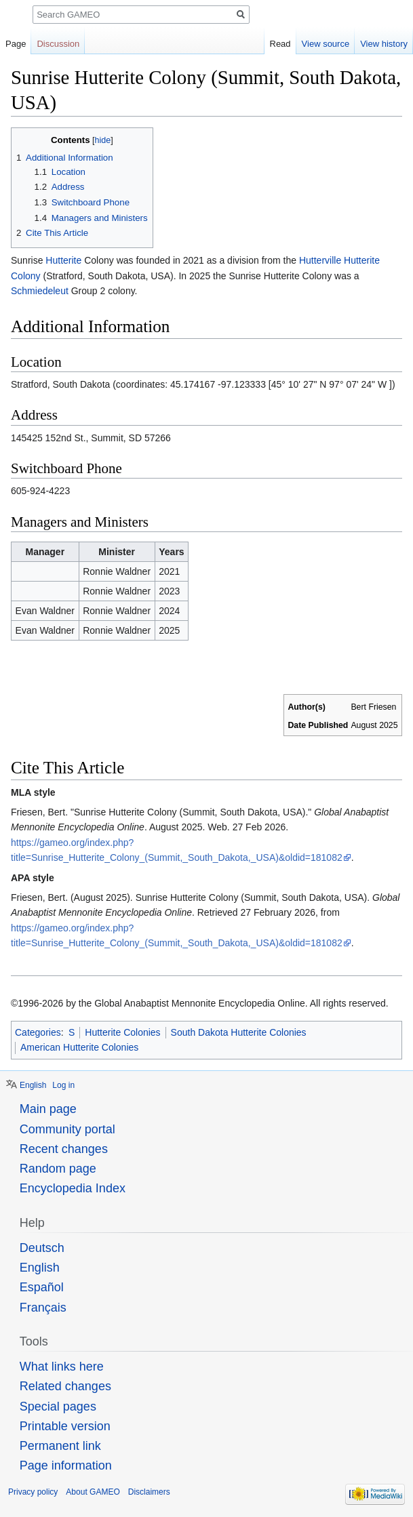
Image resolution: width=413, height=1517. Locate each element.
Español (42, 1287)
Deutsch (42, 1248)
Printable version (65, 1426)
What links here (62, 1366)
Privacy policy (33, 1492)
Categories (38, 1032)
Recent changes (64, 1149)
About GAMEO (92, 1492)
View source (326, 44)
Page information (66, 1465)
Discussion (58, 44)
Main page (48, 1109)
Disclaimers (149, 1492)
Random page (58, 1168)
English (33, 1085)
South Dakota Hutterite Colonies (239, 1032)
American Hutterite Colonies (79, 1047)
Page (15, 44)
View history (384, 44)
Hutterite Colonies (122, 1032)
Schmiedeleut (39, 290)
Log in (63, 1085)
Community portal (67, 1129)
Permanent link (60, 1446)
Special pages (58, 1406)
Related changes (65, 1386)
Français (43, 1307)
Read (280, 44)
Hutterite (63, 260)
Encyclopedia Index (72, 1188)
